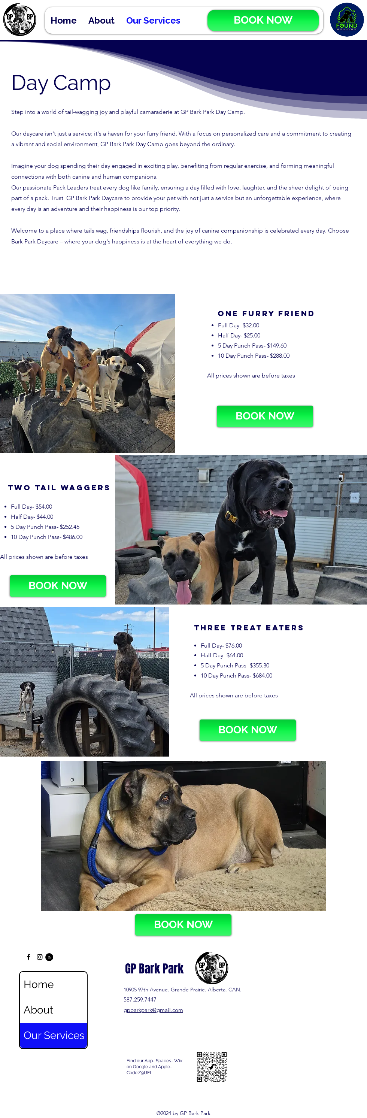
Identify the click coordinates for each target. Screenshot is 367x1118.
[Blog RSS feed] (49, 957)
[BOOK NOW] (263, 20)
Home (39, 984)
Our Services (54, 1035)
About (38, 1010)
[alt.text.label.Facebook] (28, 957)
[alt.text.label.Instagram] (39, 957)
